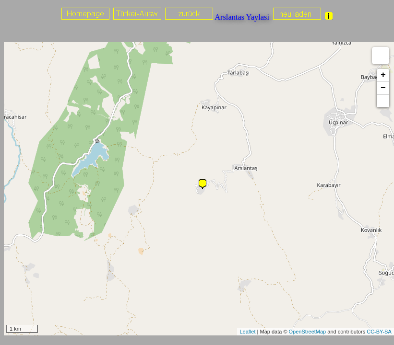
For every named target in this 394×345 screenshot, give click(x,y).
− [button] (383, 88)
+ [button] (383, 75)
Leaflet (247, 331)
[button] (383, 101)
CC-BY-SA (379, 331)
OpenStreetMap (307, 331)
